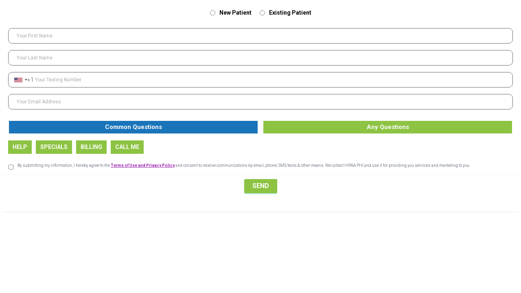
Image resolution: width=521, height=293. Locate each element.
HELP (20, 147)
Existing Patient (285, 12)
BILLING (91, 147)
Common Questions (133, 127)
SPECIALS (54, 147)
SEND (260, 186)
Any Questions (388, 127)
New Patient (231, 12)
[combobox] (23, 80)
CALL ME (127, 147)
